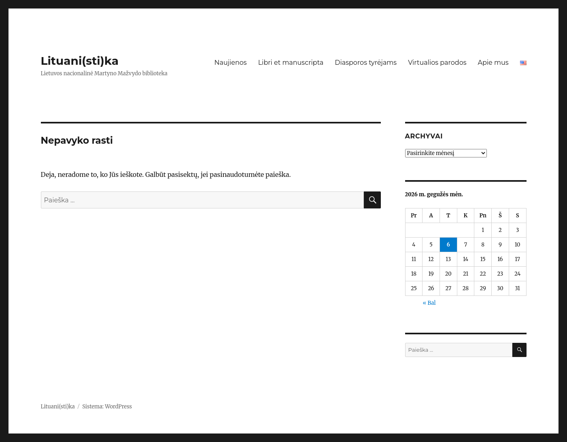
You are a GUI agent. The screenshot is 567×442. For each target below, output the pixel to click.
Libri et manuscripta (291, 62)
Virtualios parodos (437, 62)
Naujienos (230, 62)
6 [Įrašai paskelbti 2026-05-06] (448, 244)
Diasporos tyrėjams (366, 62)
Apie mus (493, 62)
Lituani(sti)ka (80, 61)
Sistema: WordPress (107, 406)
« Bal (429, 303)
